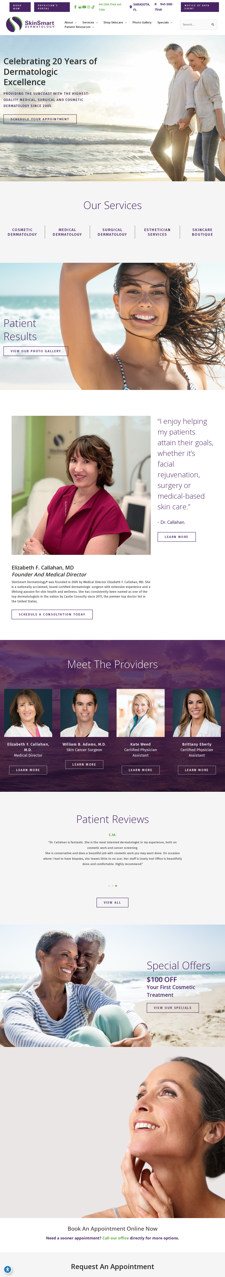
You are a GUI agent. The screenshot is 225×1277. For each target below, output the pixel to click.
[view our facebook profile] (75, 7)
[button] (20, 7)
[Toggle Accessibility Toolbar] (7, 1269)
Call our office (115, 1237)
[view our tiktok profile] (93, 7)
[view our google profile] (80, 7)
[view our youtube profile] (84, 7)
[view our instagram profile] (89, 7)
